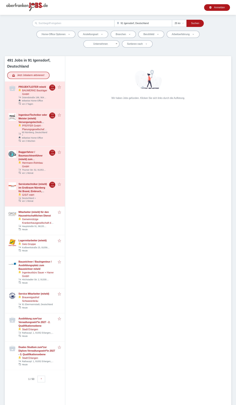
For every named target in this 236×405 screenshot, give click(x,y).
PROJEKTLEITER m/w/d (32, 87)
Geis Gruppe (29, 244)
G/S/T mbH (28, 195)
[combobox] (73, 23)
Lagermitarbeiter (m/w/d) (33, 240)
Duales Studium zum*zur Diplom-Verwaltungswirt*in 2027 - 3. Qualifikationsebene (37, 351)
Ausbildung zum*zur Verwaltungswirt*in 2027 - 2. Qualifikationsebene (34, 322)
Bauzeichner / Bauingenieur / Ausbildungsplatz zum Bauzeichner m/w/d (35, 265)
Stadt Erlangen (30, 329)
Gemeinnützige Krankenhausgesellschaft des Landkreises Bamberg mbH (38, 223)
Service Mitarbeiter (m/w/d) (34, 293)
